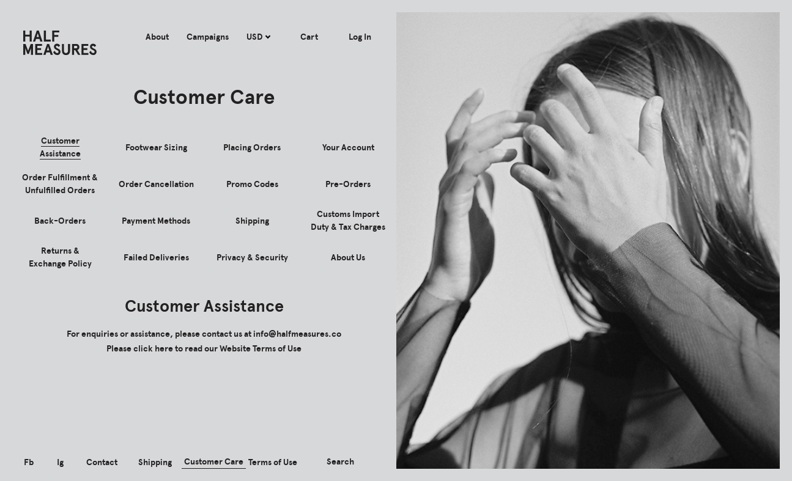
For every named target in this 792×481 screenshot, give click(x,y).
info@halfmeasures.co (297, 334)
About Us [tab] (348, 257)
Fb (29, 462)
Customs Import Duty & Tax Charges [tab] (348, 220)
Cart (309, 37)
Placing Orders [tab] (252, 147)
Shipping (155, 462)
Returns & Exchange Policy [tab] (60, 257)
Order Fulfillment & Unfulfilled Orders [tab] (60, 184)
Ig (60, 462)
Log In (360, 37)
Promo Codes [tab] (252, 184)
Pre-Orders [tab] (348, 184)
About (157, 37)
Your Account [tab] (348, 147)
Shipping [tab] (252, 221)
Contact (101, 462)
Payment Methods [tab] (156, 221)
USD (258, 37)
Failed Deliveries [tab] (156, 257)
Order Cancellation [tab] (156, 184)
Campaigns (208, 37)
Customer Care (213, 462)
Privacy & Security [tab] (252, 257)
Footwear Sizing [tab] (156, 147)
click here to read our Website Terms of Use (217, 348)
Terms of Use (272, 462)
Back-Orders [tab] (60, 221)
